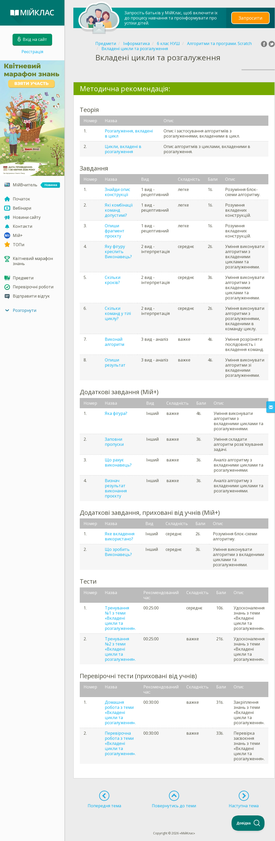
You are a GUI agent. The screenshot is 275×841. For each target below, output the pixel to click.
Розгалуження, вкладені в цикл (129, 133)
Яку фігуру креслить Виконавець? (118, 251)
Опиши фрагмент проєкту (114, 231)
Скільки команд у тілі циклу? (118, 313)
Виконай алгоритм (114, 341)
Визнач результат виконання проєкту (116, 488)
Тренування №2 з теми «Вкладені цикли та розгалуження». (120, 649)
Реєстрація (32, 51)
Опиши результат (115, 362)
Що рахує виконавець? (118, 462)
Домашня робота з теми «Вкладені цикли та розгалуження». (120, 712)
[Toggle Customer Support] (248, 823)
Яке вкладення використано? (119, 536)
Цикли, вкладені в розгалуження (123, 149)
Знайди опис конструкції (117, 192)
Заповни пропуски (114, 441)
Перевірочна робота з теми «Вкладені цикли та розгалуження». (120, 743)
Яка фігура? (116, 413)
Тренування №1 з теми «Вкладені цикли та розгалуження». (120, 618)
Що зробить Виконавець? (118, 552)
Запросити (250, 17)
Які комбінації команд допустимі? (119, 210)
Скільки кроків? (112, 280)
